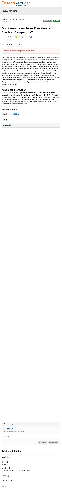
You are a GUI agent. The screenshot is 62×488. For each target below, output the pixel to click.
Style (3, 44)
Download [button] (53, 442)
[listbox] (13, 45)
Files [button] (31, 424)
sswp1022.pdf (14, 114)
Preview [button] (42, 442)
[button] (31, 125)
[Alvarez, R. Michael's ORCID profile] (16, 37)
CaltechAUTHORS (10, 11)
